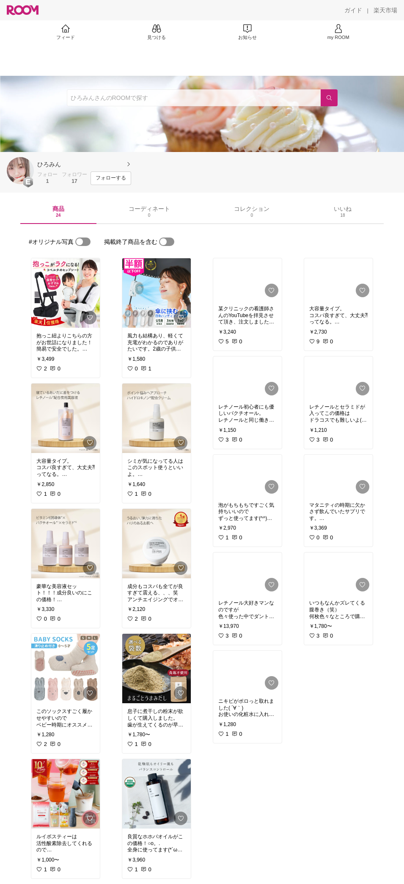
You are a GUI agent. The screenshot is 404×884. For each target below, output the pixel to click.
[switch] (83, 242)
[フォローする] (111, 178)
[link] (65, 293)
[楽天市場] (385, 10)
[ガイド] (353, 10)
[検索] (329, 97)
